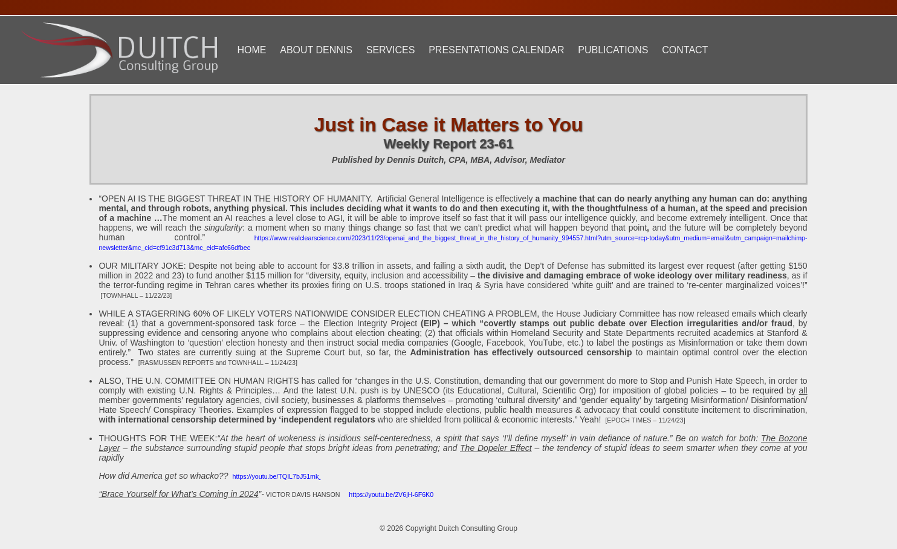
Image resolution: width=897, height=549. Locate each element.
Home (251, 50)
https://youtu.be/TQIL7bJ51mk (276, 476)
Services (390, 50)
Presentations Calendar (496, 50)
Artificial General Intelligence (430, 198)
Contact (685, 50)
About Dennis (316, 50)
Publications (613, 50)
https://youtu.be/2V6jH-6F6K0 (391, 494)
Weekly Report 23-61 (449, 143)
